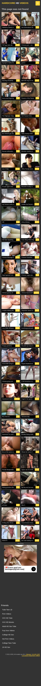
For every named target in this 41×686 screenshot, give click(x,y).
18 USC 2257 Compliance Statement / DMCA (31, 655)
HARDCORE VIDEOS (15, 3)
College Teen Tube (9, 643)
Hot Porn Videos (8, 639)
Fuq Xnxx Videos (8, 630)
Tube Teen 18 (7, 610)
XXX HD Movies (8, 622)
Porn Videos (6, 614)
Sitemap (28, 654)
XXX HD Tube (7, 618)
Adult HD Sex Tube (9, 626)
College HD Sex (8, 635)
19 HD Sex (6, 647)
